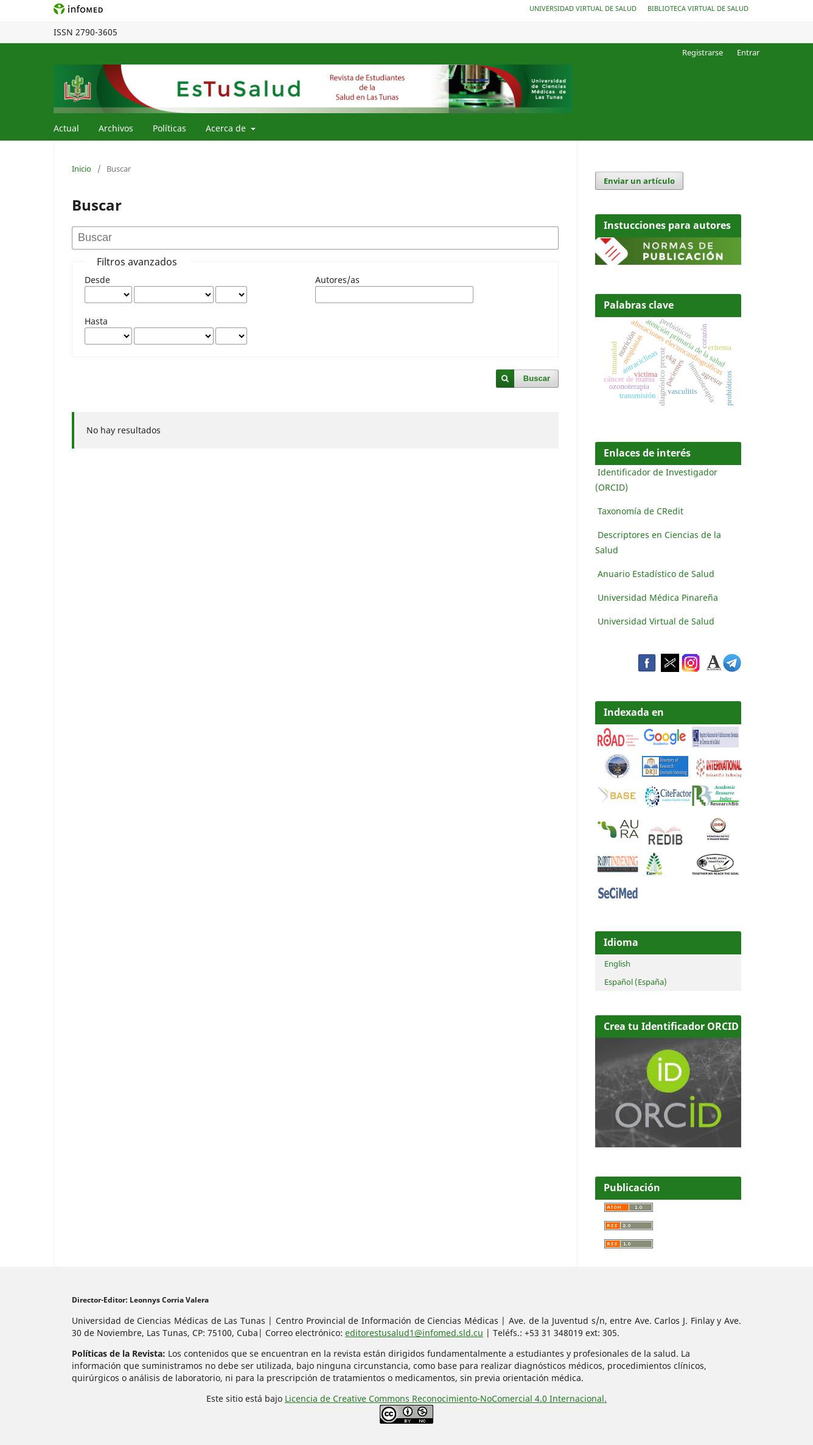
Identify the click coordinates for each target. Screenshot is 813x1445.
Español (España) (635, 981)
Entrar (748, 52)
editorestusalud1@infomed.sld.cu (414, 1332)
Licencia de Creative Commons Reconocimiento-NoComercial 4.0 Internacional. (446, 1398)
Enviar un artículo (639, 180)
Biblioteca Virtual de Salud (697, 8)
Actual (66, 128)
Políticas (169, 128)
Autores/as (337, 279)
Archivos (116, 128)
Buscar (536, 378)
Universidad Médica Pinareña (658, 597)
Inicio (81, 168)
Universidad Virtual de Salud (583, 8)
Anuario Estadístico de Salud (656, 573)
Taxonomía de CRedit (640, 511)
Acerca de (227, 128)
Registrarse (702, 52)
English (617, 963)
